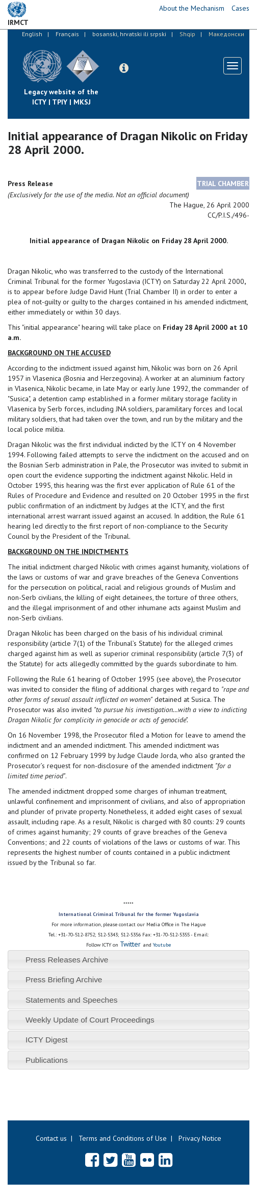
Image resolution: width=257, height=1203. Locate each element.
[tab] (128, 959)
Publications (46, 1060)
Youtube (162, 945)
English (32, 34)
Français (67, 34)
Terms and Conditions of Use (123, 1138)
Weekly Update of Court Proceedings (90, 1019)
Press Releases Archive (67, 959)
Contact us (51, 1138)
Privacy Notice (199, 1138)
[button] (124, 68)
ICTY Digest (46, 1039)
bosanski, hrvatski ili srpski (129, 34)
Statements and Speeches (71, 1000)
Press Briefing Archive (63, 979)
